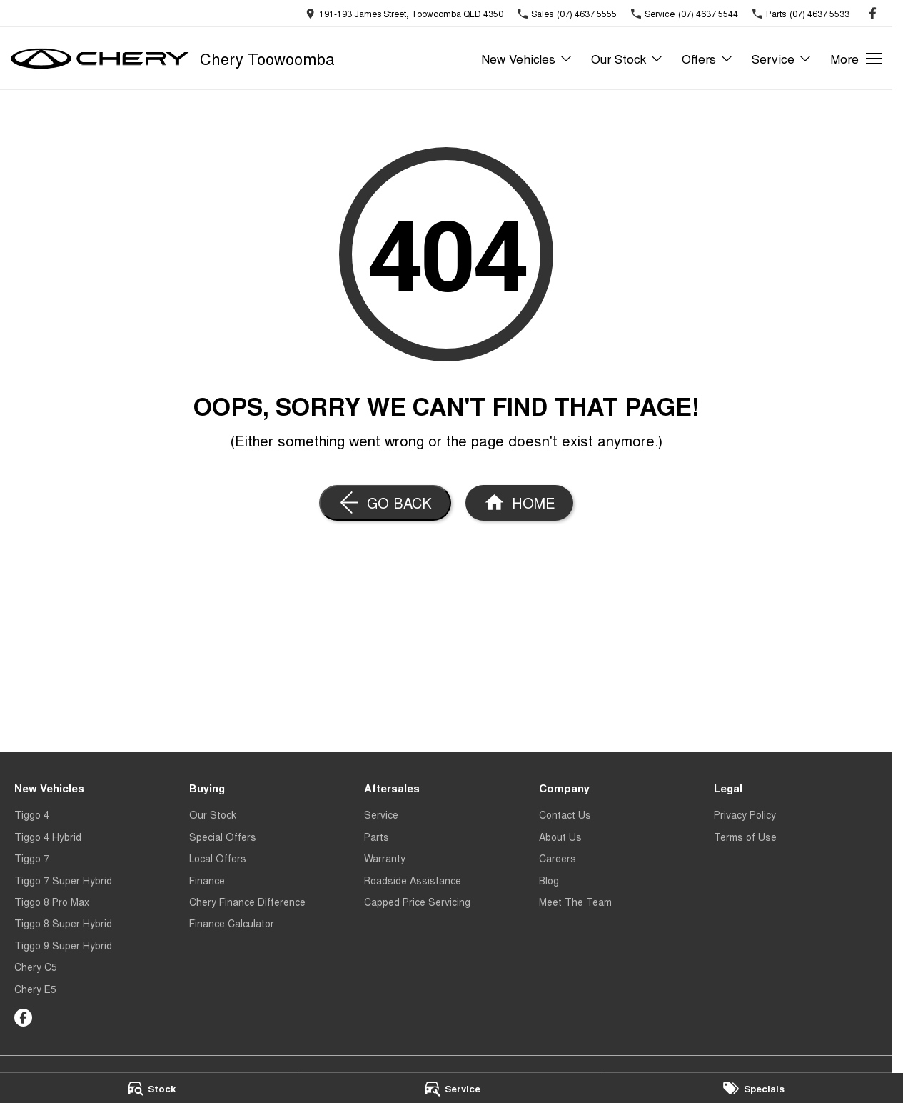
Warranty (384, 858)
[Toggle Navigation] (856, 58)
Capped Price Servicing (417, 901)
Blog (549, 880)
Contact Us (565, 814)
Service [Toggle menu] (782, 58)
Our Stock (212, 814)
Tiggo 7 (31, 858)
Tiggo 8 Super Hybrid (63, 923)
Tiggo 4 (31, 814)
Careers (557, 858)
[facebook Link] (873, 13)
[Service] (451, 1088)
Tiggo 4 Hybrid (47, 836)
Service (381, 814)
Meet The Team (575, 901)
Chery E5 (35, 989)
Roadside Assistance (412, 880)
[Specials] (752, 1088)
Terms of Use (745, 836)
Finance (207, 880)
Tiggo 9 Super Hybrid (63, 945)
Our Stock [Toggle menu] (627, 58)
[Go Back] (385, 503)
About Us (560, 836)
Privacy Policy (745, 814)
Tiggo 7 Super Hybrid (63, 880)
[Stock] (150, 1088)
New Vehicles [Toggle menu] (527, 58)
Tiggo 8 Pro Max (51, 901)
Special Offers (222, 836)
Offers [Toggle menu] (708, 58)
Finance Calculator (231, 923)
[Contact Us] (404, 13)
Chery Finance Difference (247, 901)
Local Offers (217, 858)
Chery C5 (35, 966)
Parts (376, 836)
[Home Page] (519, 503)
